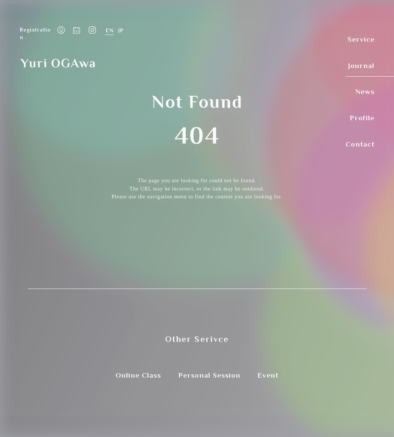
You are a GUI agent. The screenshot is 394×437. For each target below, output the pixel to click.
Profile (362, 117)
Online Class (138, 375)
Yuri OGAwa (57, 63)
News (364, 91)
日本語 (120, 30)
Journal (361, 64)
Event (267, 375)
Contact (360, 143)
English (109, 30)
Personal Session (209, 375)
